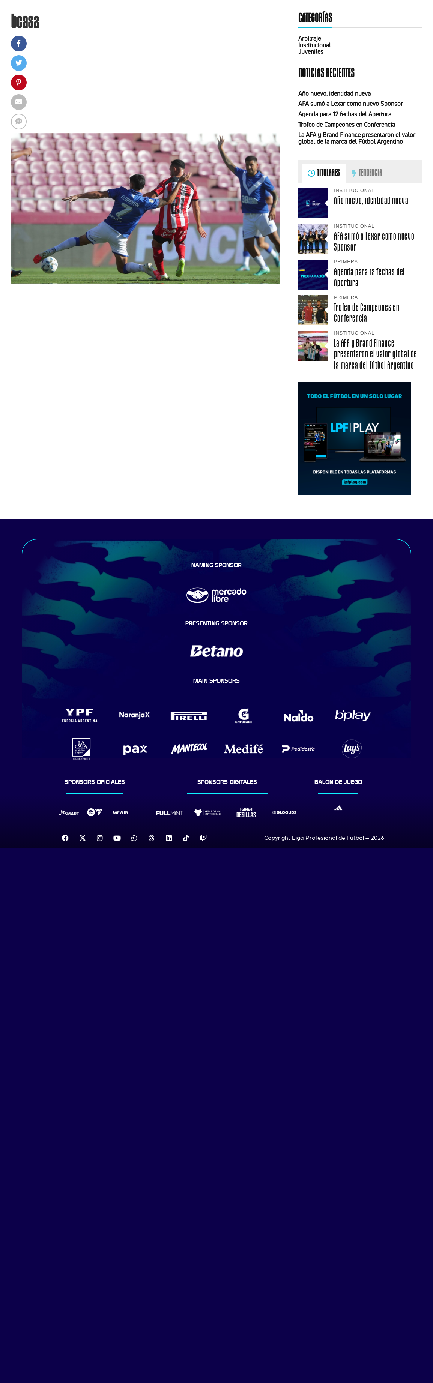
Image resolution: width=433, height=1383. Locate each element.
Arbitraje (309, 38)
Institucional (314, 45)
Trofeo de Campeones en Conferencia (346, 124)
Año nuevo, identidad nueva (334, 93)
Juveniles (310, 51)
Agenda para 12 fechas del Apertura (344, 114)
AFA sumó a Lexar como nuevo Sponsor (350, 103)
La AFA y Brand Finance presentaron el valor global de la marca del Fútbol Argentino (356, 138)
